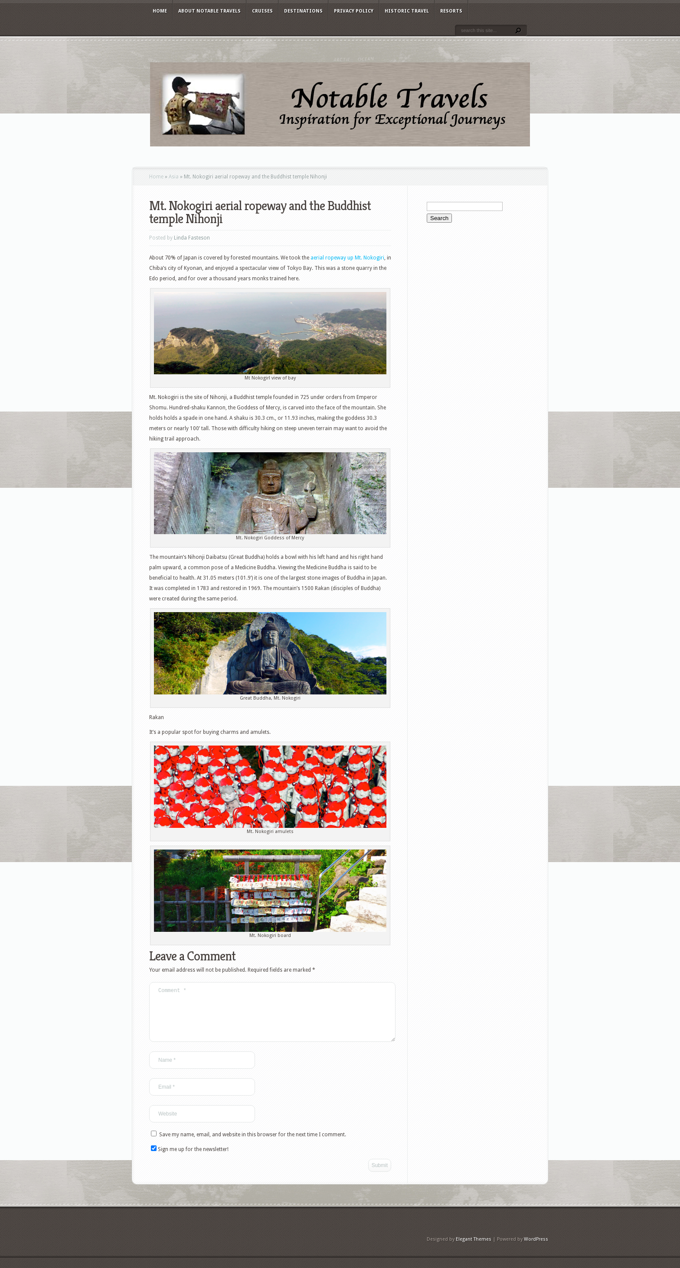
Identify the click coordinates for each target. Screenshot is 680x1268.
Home (160, 11)
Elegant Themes (473, 1249)
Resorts (451, 11)
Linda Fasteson (192, 238)
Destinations (303, 11)
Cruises (262, 11)
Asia (174, 177)
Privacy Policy (353, 11)
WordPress (536, 1249)
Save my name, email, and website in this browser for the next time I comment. (252, 1145)
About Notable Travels (209, 11)
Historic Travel (407, 11)
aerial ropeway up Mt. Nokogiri (347, 258)
